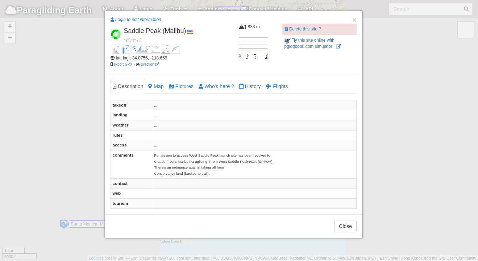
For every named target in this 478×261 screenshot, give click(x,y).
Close (345, 226)
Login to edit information (136, 19)
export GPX (122, 64)
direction (149, 64)
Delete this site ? (302, 29)
